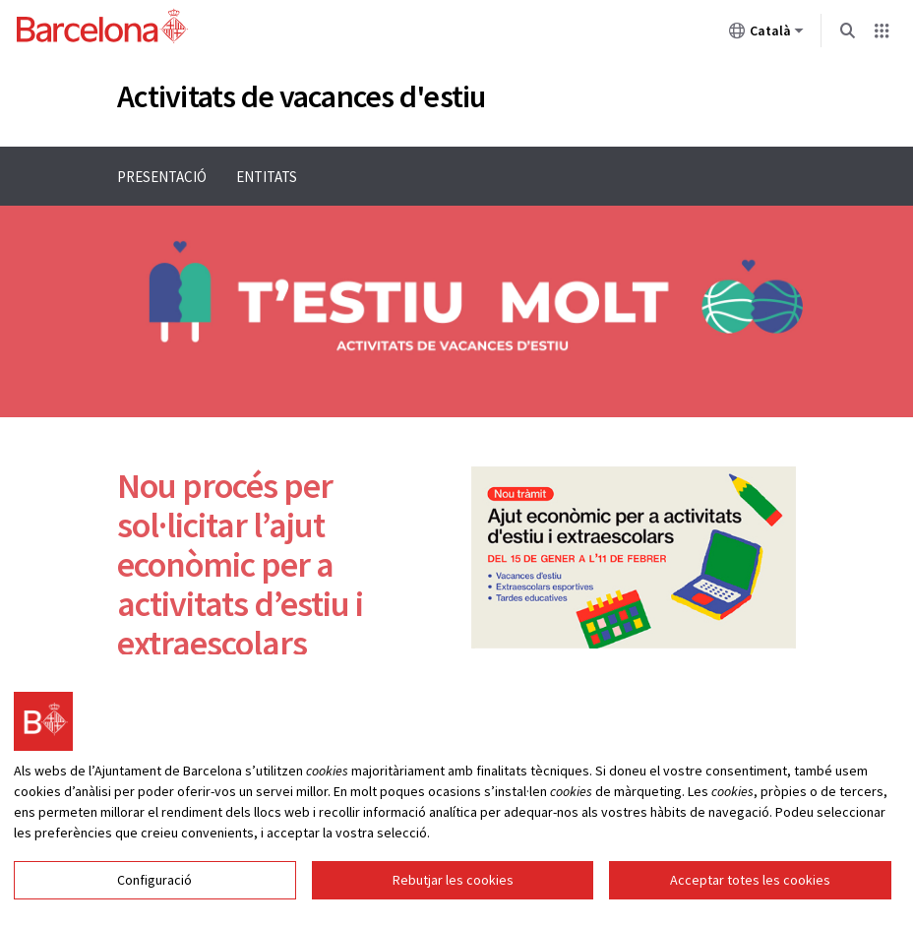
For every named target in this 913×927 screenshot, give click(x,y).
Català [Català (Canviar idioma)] (766, 34)
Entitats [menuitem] (266, 176)
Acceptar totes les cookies (750, 900)
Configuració (154, 900)
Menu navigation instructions (91, 146)
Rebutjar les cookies (453, 900)
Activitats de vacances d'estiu (301, 96)
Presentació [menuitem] (162, 176)
